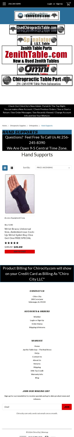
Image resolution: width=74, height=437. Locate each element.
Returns (37, 364)
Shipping (37, 367)
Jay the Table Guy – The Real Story (37, 349)
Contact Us (37, 357)
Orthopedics (33, 126)
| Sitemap (44, 432)
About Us (37, 360)
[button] (37, 29)
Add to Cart (20, 251)
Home (4, 126)
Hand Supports (46, 126)
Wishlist (37, 317)
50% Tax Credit (37, 371)
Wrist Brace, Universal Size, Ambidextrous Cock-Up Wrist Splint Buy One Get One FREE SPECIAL (20, 233)
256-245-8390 (14, 4)
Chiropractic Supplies (18, 126)
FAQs (37, 353)
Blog (37, 378)
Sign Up (59, 4)
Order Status (37, 324)
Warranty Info (37, 374)
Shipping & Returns (37, 327)
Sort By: (26, 167)
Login (49, 4)
